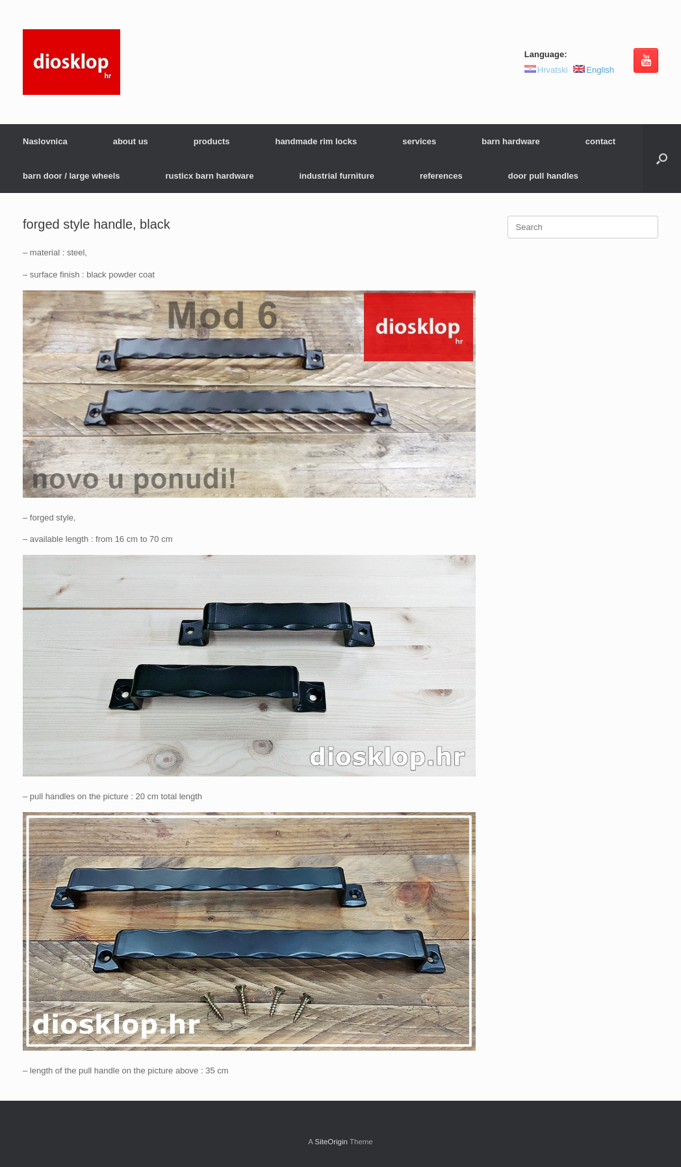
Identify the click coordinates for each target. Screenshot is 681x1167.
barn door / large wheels (71, 176)
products (212, 141)
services (419, 141)
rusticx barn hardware (210, 176)
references (441, 176)
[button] (662, 158)
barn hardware (511, 141)
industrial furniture (336, 176)
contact (600, 141)
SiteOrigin (331, 1142)
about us (130, 141)
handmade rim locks (316, 141)
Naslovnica (45, 141)
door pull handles (543, 176)
